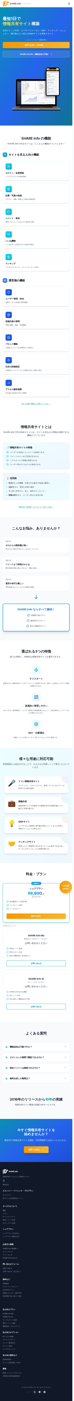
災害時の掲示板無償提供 (11, 1376)
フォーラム (7, 1255)
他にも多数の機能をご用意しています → (36, 404)
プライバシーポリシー (10, 1287)
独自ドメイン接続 (9, 1323)
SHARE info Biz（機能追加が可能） (36, 54)
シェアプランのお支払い (11, 1233)
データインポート (9, 1340)
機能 (4, 1210)
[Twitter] (4, 1180)
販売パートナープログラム (12, 1373)
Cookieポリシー (8, 1290)
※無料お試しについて (10, 925)
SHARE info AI (8, 1317)
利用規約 (6, 1283)
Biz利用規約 (7, 1359)
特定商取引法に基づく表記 (12, 1296)
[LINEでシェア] (39, 1392)
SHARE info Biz (8, 1314)
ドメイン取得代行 (9, 1343)
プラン (5, 1213)
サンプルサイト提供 (10, 1320)
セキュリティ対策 (9, 1223)
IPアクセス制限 (8, 1336)
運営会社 (6, 1185)
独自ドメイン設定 (9, 1220)
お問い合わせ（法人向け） (12, 1271)
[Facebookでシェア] (44, 1392)
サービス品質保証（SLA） (12, 1362)
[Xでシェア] (34, 1392)
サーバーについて (9, 1217)
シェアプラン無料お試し (11, 1236)
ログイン (7, 1195)
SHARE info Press (10, 1258)
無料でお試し (36, 916)
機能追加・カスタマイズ (11, 1326)
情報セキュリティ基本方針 (12, 1293)
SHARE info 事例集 (10, 1248)
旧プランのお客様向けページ (13, 1198)
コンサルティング (9, 1349)
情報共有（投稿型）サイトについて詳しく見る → (36, 507)
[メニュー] (69, 3)
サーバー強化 (7, 1346)
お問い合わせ (36, 963)
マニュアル (7, 1252)
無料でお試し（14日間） (36, 45)
